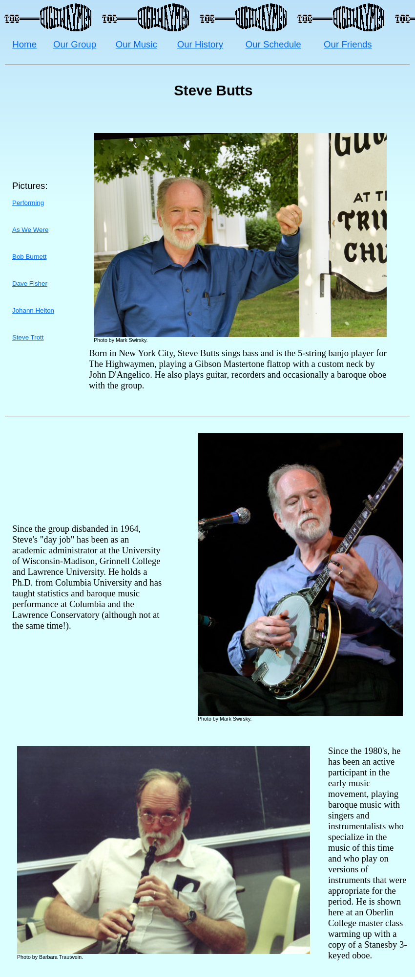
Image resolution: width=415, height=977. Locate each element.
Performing (28, 202)
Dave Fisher (29, 283)
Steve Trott (27, 337)
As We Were (30, 229)
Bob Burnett (29, 256)
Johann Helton (33, 310)
